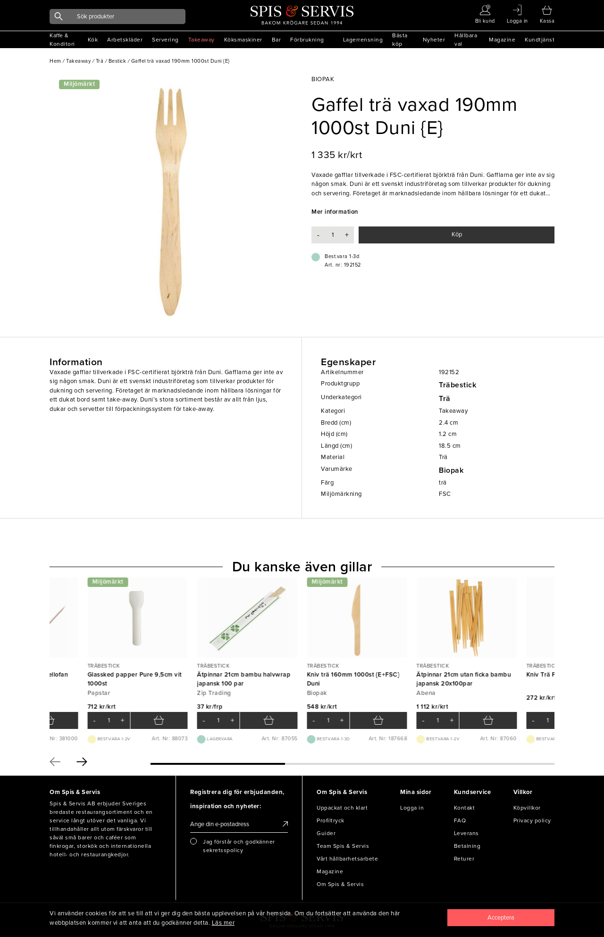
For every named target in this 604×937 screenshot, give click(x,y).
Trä (445, 398)
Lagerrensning (363, 39)
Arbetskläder (125, 39)
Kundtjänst (539, 39)
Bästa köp (400, 39)
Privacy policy (532, 820)
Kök (93, 39)
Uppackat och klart (342, 807)
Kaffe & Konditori (62, 39)
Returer (464, 858)
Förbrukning (307, 39)
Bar (276, 39)
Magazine (502, 39)
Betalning (467, 846)
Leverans (466, 833)
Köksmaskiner (243, 39)
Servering (165, 39)
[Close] (501, 917)
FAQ (460, 820)
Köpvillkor (527, 807)
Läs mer (223, 923)
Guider (326, 833)
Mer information (334, 212)
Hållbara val (465, 39)
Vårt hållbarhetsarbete (347, 858)
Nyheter (434, 39)
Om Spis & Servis (340, 884)
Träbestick (457, 385)
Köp (457, 234)
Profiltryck (330, 820)
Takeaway (201, 39)
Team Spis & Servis (343, 846)
